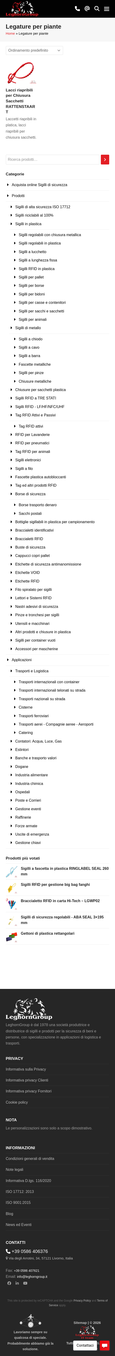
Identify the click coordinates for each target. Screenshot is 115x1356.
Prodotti (18, 196)
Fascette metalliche (35, 364)
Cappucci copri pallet (32, 556)
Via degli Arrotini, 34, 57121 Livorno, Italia (41, 1258)
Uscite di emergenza (32, 834)
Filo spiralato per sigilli (33, 590)
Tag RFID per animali (32, 452)
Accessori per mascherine (36, 649)
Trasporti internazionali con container (49, 682)
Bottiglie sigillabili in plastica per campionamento (55, 522)
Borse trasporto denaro (38, 505)
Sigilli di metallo (28, 328)
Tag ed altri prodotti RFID (36, 485)
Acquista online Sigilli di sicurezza (39, 185)
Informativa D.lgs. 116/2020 (28, 1181)
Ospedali (22, 792)
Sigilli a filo (24, 469)
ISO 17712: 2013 (20, 1192)
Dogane (21, 767)
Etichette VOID (27, 573)
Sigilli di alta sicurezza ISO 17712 (42, 207)
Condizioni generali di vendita (30, 1159)
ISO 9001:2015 (18, 1203)
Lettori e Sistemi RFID (33, 598)
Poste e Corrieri (28, 800)
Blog (9, 1214)
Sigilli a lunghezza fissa (38, 260)
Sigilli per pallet (31, 277)
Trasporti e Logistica (31, 671)
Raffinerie (23, 817)
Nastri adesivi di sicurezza (36, 607)
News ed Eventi (19, 1225)
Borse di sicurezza (30, 494)
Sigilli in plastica (28, 224)
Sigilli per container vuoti (35, 640)
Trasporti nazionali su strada (42, 699)
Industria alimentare (31, 775)
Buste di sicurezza (30, 547)
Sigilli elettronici (28, 460)
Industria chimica (29, 784)
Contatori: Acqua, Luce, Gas (38, 741)
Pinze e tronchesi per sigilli (37, 615)
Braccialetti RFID (29, 539)
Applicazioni (22, 660)
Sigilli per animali (33, 319)
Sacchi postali (30, 514)
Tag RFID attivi (31, 426)
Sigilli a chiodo (30, 339)
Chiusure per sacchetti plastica (40, 390)
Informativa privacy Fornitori (28, 1091)
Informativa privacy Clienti (27, 1080)
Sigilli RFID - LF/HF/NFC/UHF (39, 407)
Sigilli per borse (31, 286)
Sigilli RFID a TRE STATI (35, 398)
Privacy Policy (82, 1300)
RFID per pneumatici (32, 443)
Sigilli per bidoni (32, 294)
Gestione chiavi (28, 843)
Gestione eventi (28, 809)
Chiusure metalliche (35, 381)
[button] (96, 9)
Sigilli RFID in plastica (37, 269)
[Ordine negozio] (34, 50)
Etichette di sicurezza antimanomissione (48, 564)
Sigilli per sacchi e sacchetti (41, 311)
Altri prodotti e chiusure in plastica (43, 632)
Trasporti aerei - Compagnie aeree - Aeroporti (56, 724)
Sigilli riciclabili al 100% (34, 215)
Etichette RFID (27, 581)
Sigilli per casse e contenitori (42, 303)
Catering (26, 733)
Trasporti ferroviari (34, 716)
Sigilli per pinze (31, 373)
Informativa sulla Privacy (26, 1069)
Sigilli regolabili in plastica (40, 243)
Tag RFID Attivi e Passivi (35, 415)
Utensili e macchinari (32, 624)
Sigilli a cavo (29, 347)
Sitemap (80, 1323)
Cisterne (26, 707)
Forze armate (26, 826)
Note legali (14, 1170)
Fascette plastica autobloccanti (40, 477)
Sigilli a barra (29, 356)
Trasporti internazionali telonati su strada (52, 690)
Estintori (22, 750)
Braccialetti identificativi (34, 530)
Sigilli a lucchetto (32, 252)
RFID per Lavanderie (32, 435)
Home (10, 33)
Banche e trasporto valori (36, 758)
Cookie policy (17, 1102)
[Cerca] (105, 160)
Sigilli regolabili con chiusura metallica (50, 235)
